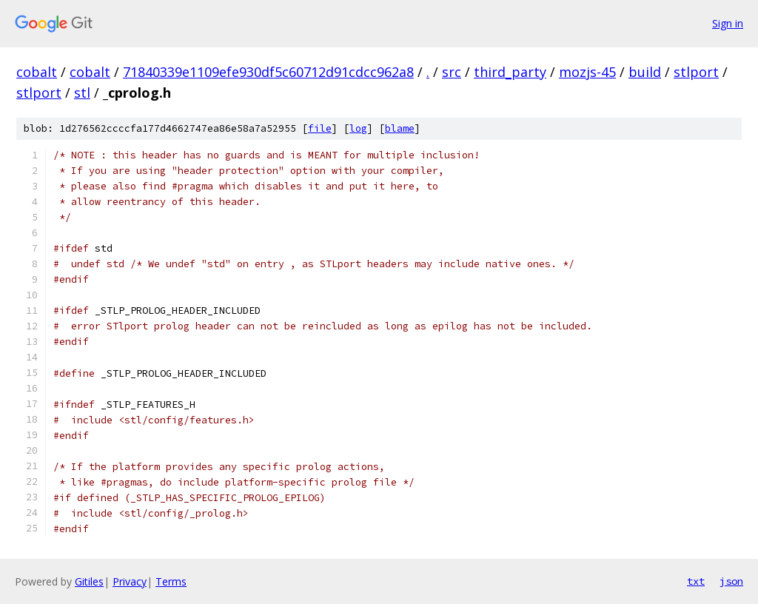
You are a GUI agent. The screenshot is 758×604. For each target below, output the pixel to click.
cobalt (36, 72)
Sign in (727, 23)
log (358, 128)
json (731, 581)
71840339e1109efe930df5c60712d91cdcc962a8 (268, 72)
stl (82, 92)
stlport (696, 72)
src (451, 72)
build (644, 72)
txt (696, 581)
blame (400, 128)
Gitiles (89, 581)
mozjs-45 (587, 72)
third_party (510, 72)
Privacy (130, 581)
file (320, 128)
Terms (171, 581)
